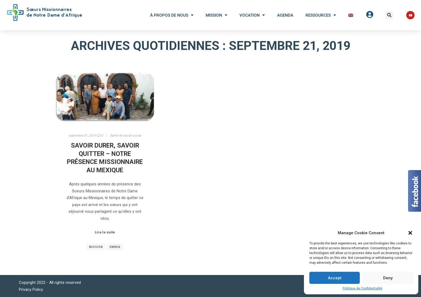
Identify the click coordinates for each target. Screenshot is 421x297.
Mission (216, 15)
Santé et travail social (125, 135)
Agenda (285, 15)
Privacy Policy (31, 289)
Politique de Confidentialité (362, 288)
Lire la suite (105, 232)
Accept (335, 278)
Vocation (252, 15)
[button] (389, 15)
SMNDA (115, 246)
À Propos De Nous (171, 15)
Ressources (321, 15)
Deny (388, 278)
